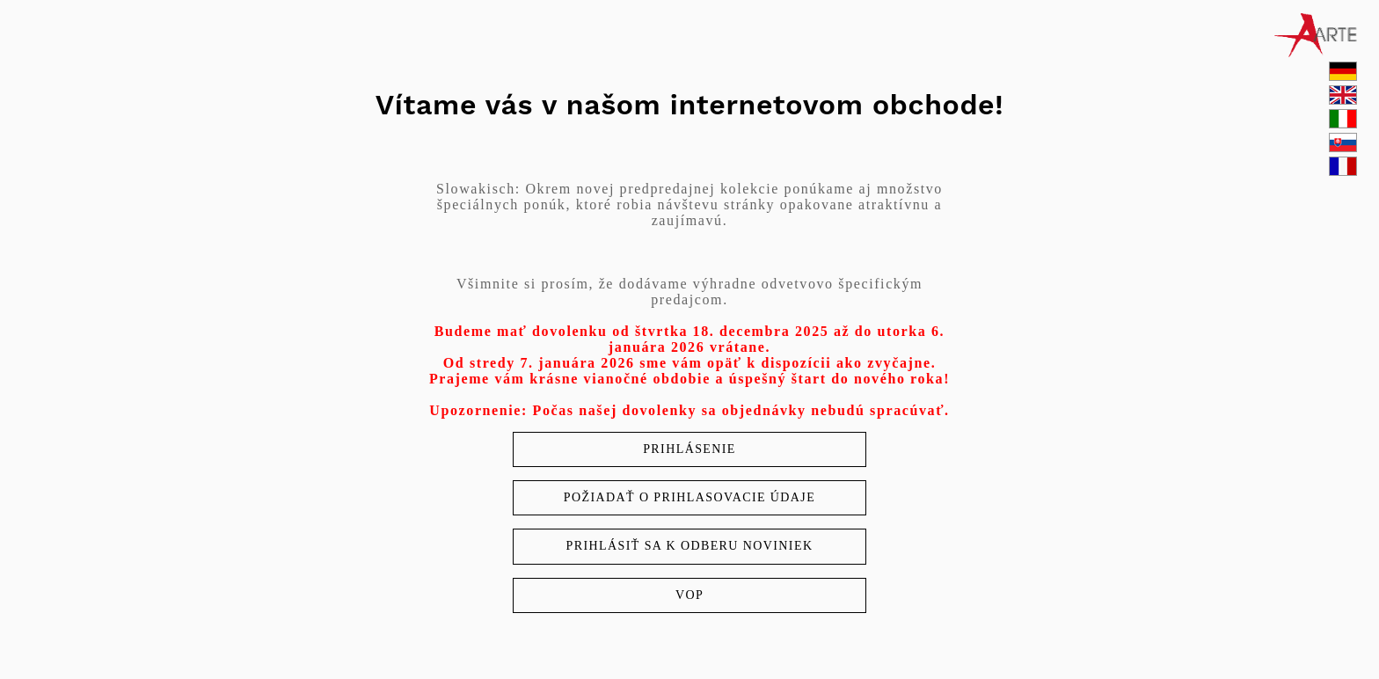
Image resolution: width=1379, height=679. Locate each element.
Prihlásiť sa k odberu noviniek (690, 545)
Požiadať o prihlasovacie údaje (689, 497)
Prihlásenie (689, 449)
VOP (689, 595)
